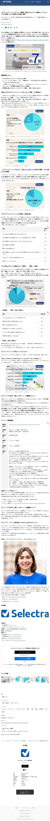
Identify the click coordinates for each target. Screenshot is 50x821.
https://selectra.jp (17, 634)
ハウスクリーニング (20, 709)
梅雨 (3, 711)
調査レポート (5, 696)
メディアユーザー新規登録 (25, 658)
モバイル (13, 4)
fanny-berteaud (15, 601)
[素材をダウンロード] (14, 27)
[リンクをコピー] (17, 27)
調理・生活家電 (5, 702)
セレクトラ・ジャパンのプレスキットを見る (10, 734)
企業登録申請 (38, 1)
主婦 (32, 709)
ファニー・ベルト (20, 627)
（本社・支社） (10, 717)
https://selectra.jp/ (24, 773)
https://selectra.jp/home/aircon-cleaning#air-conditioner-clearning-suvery (24, 424)
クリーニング (11, 709)
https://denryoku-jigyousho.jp (15, 636)
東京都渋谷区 (4, 717)
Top (2, 4)
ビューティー (28, 4)
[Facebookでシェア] (8, 27)
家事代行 (41, 709)
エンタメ (22, 4)
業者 (28, 709)
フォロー (25, 766)
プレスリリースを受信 (29, 1)
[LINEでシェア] (11, 27)
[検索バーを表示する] (48, 2)
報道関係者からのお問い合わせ (25, 810)
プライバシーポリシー (25, 807)
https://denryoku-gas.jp (15, 638)
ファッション (35, 4)
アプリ (17, 4)
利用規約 (33, 807)
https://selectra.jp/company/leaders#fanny (17, 597)
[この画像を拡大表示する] (5, 679)
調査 (36, 709)
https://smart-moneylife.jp (19, 640)
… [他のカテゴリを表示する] (39, 4)
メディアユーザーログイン (25, 652)
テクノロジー (7, 4)
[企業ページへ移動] (25, 753)
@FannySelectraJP (13, 599)
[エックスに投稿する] (6, 27)
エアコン (4, 709)
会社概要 (16, 807)
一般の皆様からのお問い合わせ (25, 816)
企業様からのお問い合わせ (25, 813)
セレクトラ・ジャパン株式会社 (20, 740)
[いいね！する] (2, 27)
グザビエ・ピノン (12, 625)
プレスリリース (9, 740)
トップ (3, 740)
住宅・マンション (14, 702)
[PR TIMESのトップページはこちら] (7, 2)
